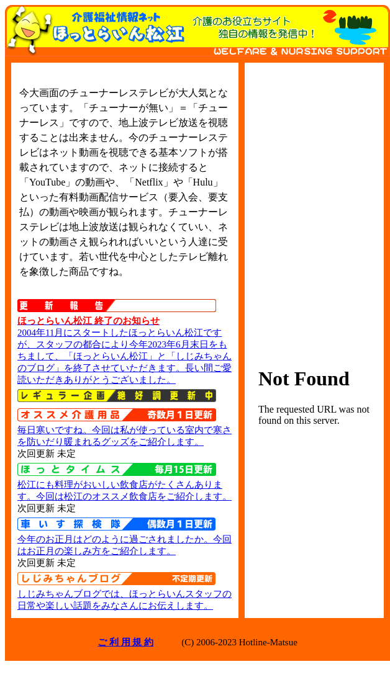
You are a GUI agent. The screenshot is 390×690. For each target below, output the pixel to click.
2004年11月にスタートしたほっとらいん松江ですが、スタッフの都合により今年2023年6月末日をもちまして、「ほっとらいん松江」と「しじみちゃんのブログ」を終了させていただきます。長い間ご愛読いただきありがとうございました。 (124, 356)
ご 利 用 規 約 (125, 642)
